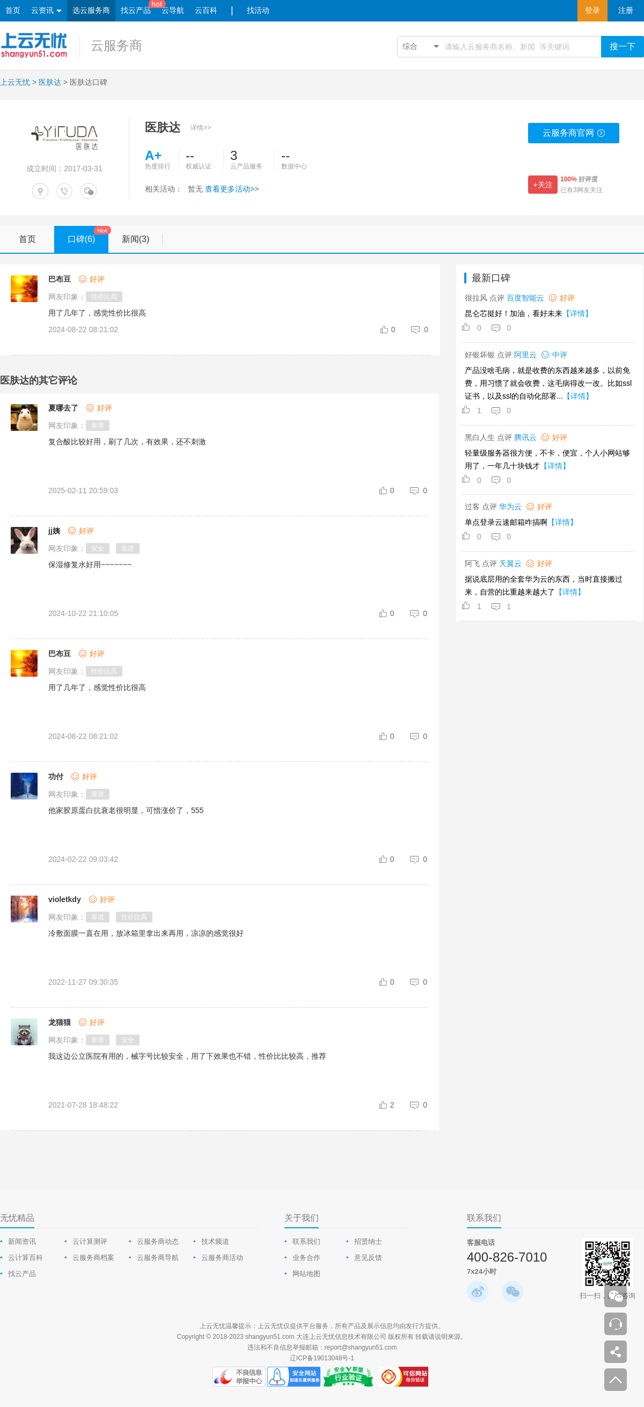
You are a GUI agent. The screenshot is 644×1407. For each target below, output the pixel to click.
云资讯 (46, 11)
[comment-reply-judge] (420, 329)
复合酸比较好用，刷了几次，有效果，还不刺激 (127, 441)
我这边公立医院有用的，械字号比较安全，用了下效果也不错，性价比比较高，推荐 (187, 1056)
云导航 (173, 10)
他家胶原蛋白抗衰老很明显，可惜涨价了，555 (125, 810)
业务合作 (306, 1258)
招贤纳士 (368, 1241)
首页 (12, 10)
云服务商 (116, 45)
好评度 (579, 179)
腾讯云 (525, 437)
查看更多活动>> (232, 189)
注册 (625, 10)
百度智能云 (525, 298)
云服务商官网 (574, 135)
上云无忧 (15, 82)
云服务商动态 (158, 1241)
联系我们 (306, 1241)
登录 (592, 10)
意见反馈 (368, 1258)
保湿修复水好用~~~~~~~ (89, 564)
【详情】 (577, 313)
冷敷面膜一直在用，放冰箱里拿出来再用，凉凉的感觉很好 (146, 933)
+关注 (542, 184)
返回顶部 (615, 1379)
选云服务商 (91, 10)
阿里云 (525, 354)
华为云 (510, 506)
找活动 (258, 10)
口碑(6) (88, 235)
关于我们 (301, 1217)
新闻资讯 (22, 1241)
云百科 (206, 10)
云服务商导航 (158, 1258)
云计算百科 (25, 1258)
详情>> (201, 127)
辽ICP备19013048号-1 (322, 1358)
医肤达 (50, 82)
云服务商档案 (93, 1258)
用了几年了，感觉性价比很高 (97, 687)
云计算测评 (89, 1241)
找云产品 (136, 10)
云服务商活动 (222, 1258)
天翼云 (510, 563)
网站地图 (306, 1274)
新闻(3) (142, 239)
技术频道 (215, 1241)
